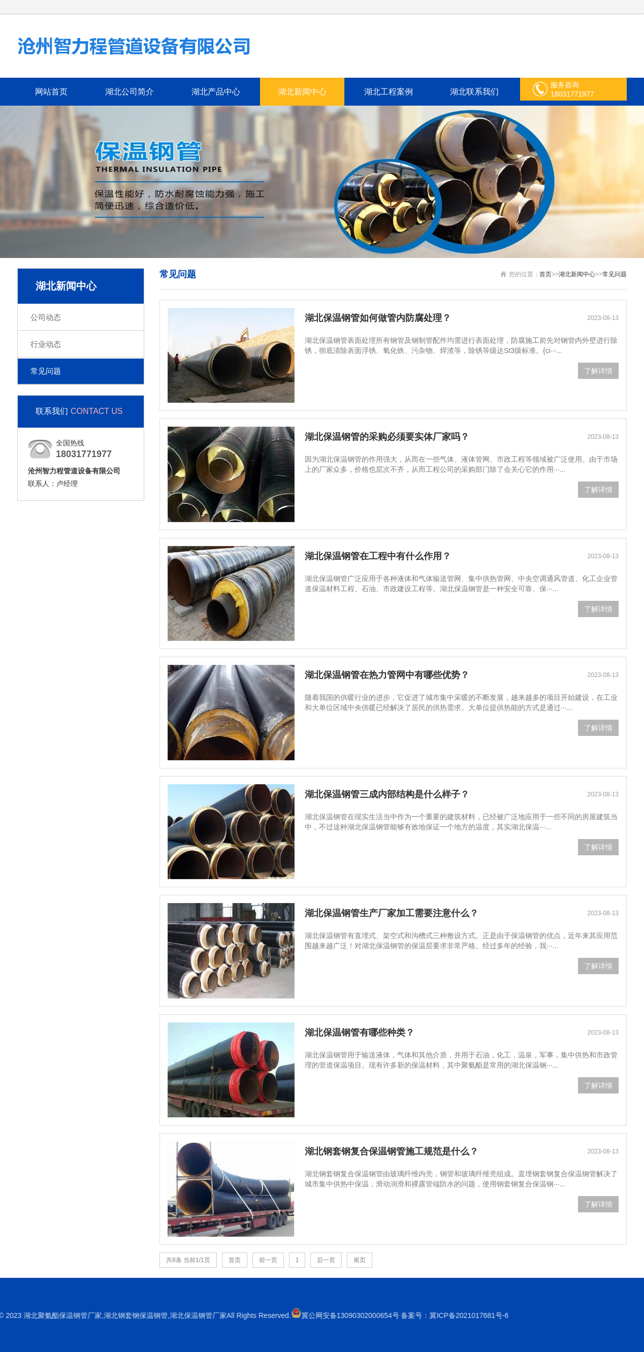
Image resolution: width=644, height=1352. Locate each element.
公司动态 (45, 317)
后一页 (326, 1260)
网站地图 (616, 6)
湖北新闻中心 (302, 91)
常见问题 (45, 371)
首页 (545, 274)
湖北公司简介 (129, 91)
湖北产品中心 (215, 91)
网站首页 (51, 91)
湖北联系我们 (474, 91)
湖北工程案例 (388, 91)
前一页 (268, 1260)
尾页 (359, 1260)
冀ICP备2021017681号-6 (124, 1315)
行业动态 (45, 344)
